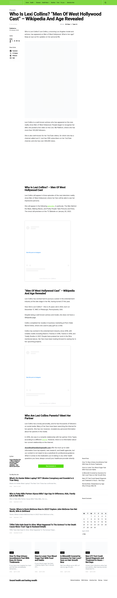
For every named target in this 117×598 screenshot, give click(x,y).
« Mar (84, 534)
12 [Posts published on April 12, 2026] (105, 519)
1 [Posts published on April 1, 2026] (91, 516)
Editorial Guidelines (75, 580)
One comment (14, 24)
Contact (106, 580)
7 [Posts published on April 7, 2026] (87, 519)
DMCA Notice (84, 580)
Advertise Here (70, 2)
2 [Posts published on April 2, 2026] (94, 516)
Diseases (38, 2)
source (44, 440)
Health (31, 2)
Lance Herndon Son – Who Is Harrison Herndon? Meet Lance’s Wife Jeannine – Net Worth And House (15, 463)
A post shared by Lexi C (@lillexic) (47, 278)
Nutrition (53, 2)
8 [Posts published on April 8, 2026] (91, 519)
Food (58, 2)
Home (27, 2)
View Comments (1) (51, 466)
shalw (10, 39)
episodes (51, 206)
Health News (45, 2)
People (12, 10)
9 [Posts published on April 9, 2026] (94, 519)
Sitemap (100, 580)
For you (62, 2)
